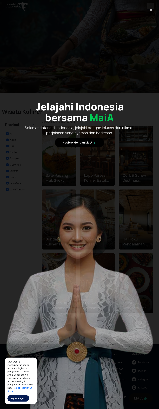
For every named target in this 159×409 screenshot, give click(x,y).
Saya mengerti (18, 398)
